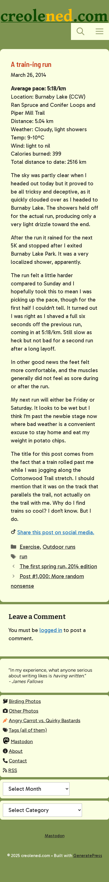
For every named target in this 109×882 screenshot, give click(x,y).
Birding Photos (25, 701)
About (16, 751)
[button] (80, 31)
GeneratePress (87, 855)
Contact (18, 761)
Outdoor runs (59, 547)
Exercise (30, 547)
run (23, 556)
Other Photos (23, 711)
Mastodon (22, 741)
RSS (12, 770)
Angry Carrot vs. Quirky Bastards (44, 720)
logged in (50, 630)
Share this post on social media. (55, 532)
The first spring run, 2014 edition (58, 566)
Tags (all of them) (28, 730)
